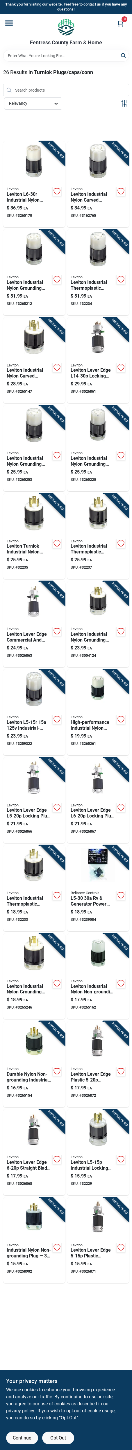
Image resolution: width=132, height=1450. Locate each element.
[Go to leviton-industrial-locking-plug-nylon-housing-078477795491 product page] (98, 1152)
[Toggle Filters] (124, 103)
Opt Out (58, 1438)
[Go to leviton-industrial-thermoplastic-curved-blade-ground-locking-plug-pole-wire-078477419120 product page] (98, 536)
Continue (22, 1438)
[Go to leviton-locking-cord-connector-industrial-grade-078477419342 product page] (34, 184)
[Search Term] (66, 56)
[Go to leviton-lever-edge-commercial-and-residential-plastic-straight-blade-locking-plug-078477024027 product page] (98, 1240)
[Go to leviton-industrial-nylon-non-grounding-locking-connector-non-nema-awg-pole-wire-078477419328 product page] (98, 976)
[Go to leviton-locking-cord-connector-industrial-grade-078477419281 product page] (34, 272)
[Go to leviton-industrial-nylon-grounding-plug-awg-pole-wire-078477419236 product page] (34, 976)
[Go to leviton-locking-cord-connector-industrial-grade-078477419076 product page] (34, 448)
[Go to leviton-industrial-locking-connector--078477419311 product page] (98, 184)
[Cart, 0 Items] (120, 23)
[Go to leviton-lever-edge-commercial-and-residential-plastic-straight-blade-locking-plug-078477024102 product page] (98, 1064)
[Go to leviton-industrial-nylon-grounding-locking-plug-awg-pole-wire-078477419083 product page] (98, 624)
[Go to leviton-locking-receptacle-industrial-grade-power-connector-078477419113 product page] (98, 272)
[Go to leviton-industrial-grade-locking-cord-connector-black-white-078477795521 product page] (34, 712)
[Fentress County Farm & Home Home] (66, 27)
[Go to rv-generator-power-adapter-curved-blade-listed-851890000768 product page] (98, 888)
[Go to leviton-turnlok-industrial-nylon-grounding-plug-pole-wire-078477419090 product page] (34, 536)
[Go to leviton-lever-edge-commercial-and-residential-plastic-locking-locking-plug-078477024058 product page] (34, 624)
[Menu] (9, 23)
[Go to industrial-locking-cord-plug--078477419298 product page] (34, 360)
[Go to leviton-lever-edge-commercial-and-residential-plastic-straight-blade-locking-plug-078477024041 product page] (34, 1152)
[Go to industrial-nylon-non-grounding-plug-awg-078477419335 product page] (34, 1240)
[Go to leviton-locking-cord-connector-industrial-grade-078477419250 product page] (98, 448)
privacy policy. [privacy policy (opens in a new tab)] (20, 1411)
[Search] (123, 55)
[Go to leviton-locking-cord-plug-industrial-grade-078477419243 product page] (34, 888)
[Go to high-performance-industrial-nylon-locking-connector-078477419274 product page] (98, 712)
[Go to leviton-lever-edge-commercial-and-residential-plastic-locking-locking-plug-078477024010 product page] (98, 360)
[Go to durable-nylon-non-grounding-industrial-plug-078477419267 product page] (34, 1064)
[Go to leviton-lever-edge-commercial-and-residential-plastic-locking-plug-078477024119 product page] (34, 800)
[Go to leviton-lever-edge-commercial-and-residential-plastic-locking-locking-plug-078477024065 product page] (98, 800)
